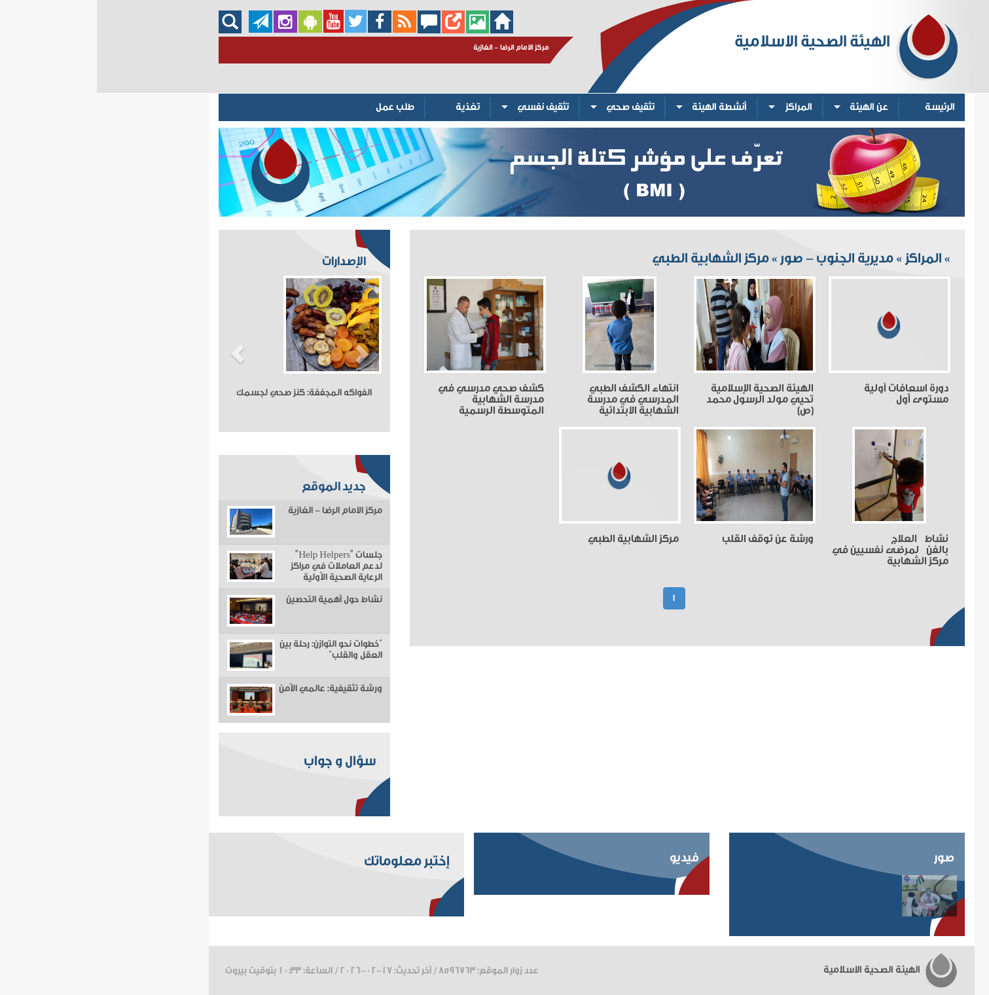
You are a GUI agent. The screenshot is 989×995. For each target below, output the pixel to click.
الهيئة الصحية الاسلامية (794, 969)
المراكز (702, 107)
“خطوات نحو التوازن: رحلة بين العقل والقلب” (234, 649)
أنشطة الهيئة (622, 107)
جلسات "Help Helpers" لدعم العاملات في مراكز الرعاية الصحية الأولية (239, 566)
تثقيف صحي (533, 107)
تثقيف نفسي (446, 107)
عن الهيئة (772, 107)
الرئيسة (843, 107)
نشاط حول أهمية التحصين (237, 599)
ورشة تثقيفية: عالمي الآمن (233, 688)
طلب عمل (298, 107)
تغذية (371, 107)
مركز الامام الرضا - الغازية (238, 510)
